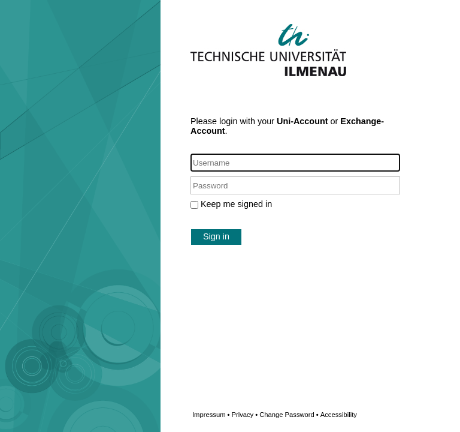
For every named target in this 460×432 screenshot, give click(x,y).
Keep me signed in (236, 204)
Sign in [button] (216, 236)
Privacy (244, 414)
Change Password (308, 414)
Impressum (210, 414)
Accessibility (338, 414)
